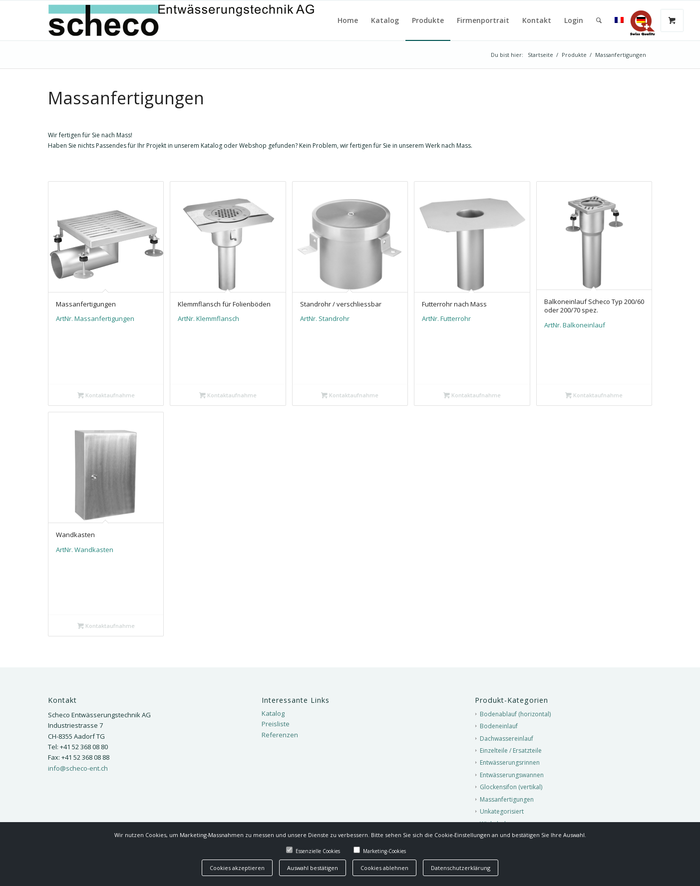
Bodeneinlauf (499, 726)
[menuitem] (347, 20)
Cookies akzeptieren (237, 868)
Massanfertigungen (507, 799)
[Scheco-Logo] (203, 20)
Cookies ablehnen (384, 868)
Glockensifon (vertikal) (511, 787)
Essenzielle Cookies (318, 851)
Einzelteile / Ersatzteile (511, 750)
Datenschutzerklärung (460, 868)
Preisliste (276, 723)
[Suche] (599, 20)
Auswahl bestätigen (312, 868)
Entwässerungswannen (512, 775)
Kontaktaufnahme (106, 395)
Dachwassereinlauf (506, 738)
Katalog (273, 713)
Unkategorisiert (502, 811)
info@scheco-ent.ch (78, 768)
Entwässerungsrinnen (510, 762)
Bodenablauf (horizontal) (515, 714)
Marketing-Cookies (384, 851)
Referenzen (280, 734)
